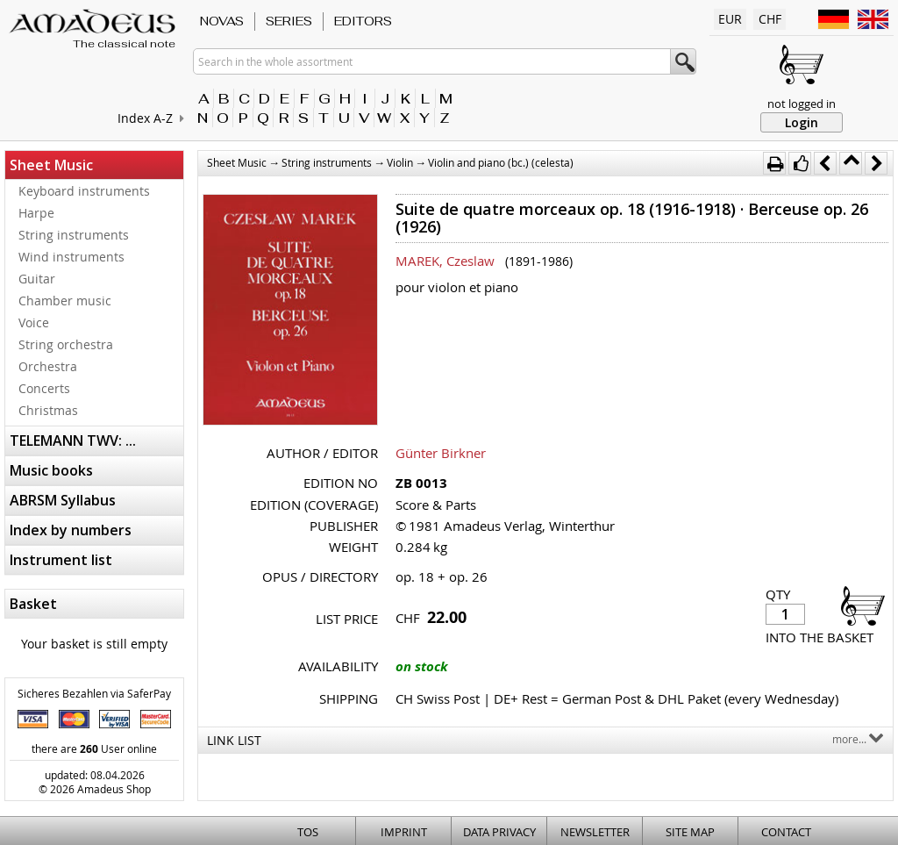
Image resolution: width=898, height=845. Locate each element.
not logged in (801, 103)
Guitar (36, 278)
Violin (400, 162)
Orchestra (47, 366)
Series (289, 21)
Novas (222, 21)
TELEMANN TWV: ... (73, 440)
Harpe (36, 212)
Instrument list (61, 559)
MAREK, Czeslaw (445, 260)
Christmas (48, 410)
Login (801, 122)
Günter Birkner (441, 453)
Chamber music (64, 300)
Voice (33, 322)
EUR (730, 19)
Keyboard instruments (84, 191)
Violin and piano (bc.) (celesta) (501, 162)
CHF (770, 19)
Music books (51, 470)
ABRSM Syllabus (63, 500)
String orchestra (65, 344)
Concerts (44, 388)
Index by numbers (71, 530)
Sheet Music (51, 165)
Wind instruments (71, 256)
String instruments (73, 234)
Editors (363, 21)
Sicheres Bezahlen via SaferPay (94, 693)
